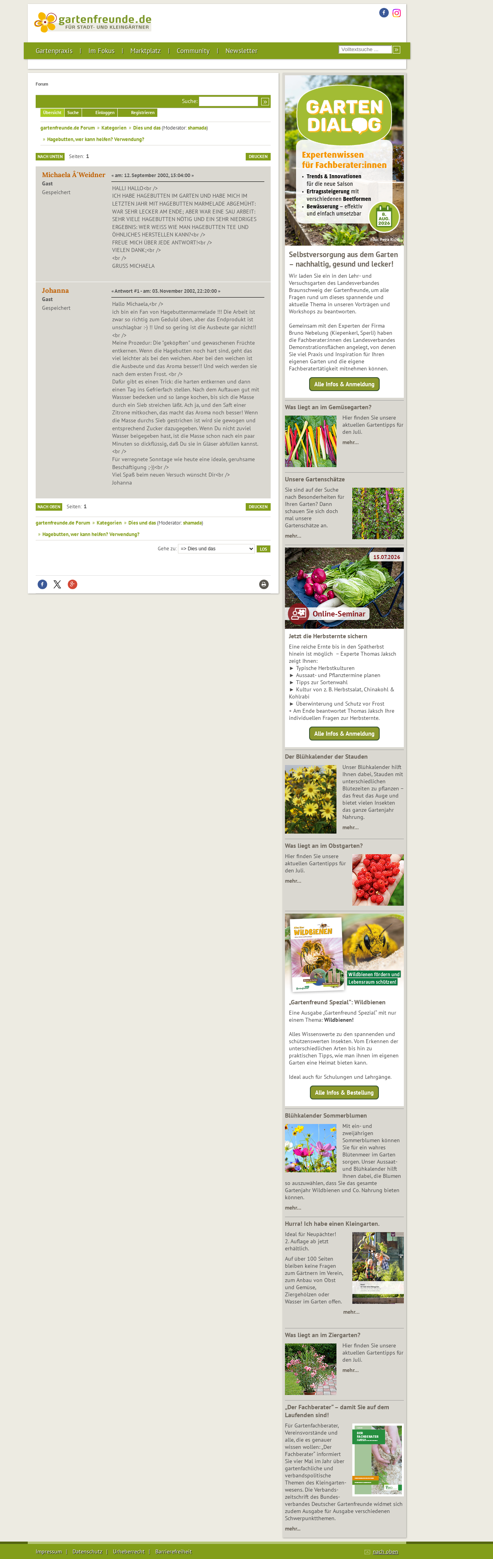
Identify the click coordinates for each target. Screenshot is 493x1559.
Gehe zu (167, 548)
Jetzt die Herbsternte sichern (328, 636)
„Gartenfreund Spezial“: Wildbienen (337, 1002)
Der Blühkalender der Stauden (326, 756)
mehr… (350, 442)
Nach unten (50, 156)
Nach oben (49, 506)
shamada (197, 127)
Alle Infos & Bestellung (344, 1092)
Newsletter (241, 50)
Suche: (189, 101)
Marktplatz (145, 50)
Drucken (258, 156)
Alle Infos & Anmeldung (344, 384)
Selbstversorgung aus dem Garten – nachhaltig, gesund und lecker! (343, 259)
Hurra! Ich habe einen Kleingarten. (332, 1223)
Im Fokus (101, 50)
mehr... (292, 1528)
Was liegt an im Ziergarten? (322, 1335)
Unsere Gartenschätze (315, 479)
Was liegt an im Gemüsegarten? (328, 407)
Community (193, 50)
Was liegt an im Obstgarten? (324, 845)
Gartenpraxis (54, 50)
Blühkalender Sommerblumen (326, 1115)
